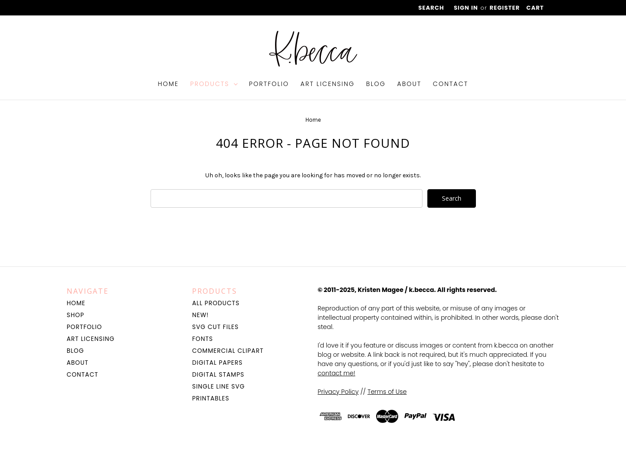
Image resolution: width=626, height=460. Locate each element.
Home (168, 83)
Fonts (202, 339)
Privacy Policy (338, 391)
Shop (75, 315)
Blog (375, 83)
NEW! (200, 315)
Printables (210, 398)
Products (214, 83)
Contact (450, 83)
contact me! (336, 373)
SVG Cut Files (215, 327)
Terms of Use (387, 391)
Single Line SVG (218, 386)
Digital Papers (217, 363)
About (409, 83)
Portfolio (269, 83)
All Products (215, 303)
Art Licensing (328, 83)
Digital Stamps (218, 374)
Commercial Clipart (228, 351)
